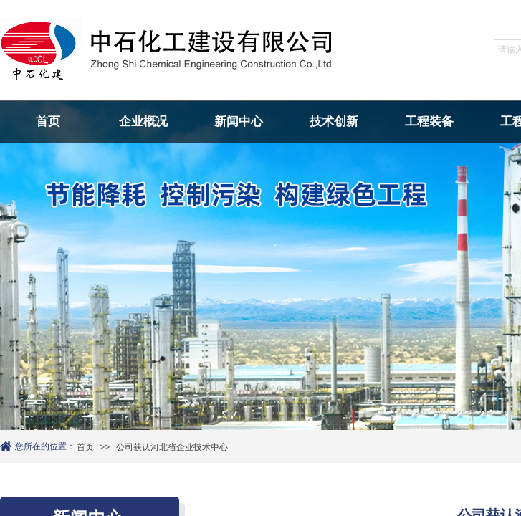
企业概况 (143, 121)
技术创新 (334, 121)
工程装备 (429, 121)
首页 (48, 121)
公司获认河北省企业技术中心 (172, 447)
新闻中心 (238, 121)
